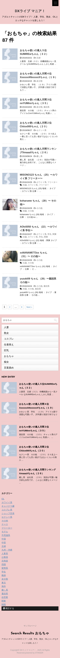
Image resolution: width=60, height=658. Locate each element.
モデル (5, 531)
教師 (4, 575)
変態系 (5, 568)
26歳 (25, 289)
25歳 (25, 185)
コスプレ (9, 339)
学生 (49, 234)
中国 (4, 539)
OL (3, 499)
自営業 (5, 597)
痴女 (6, 362)
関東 (54, 234)
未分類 (39, 81)
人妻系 (5, 553)
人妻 (6, 327)
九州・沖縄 (7, 550)
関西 (4, 604)
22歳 (25, 237)
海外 (4, 586)
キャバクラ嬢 (8, 506)
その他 (39, 208)
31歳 (25, 263)
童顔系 (46, 107)
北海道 (5, 561)
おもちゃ (9, 356)
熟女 (6, 333)
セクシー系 (41, 130)
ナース (5, 524)
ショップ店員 (8, 513)
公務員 (5, 557)
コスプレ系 (7, 510)
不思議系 (6, 535)
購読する (8, 608)
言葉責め (9, 367)
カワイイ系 (41, 182)
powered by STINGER (34, 653)
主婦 (38, 58)
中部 (4, 542)
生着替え (9, 344)
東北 (4, 582)
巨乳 (6, 350)
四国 (4, 564)
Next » (29, 307)
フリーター (52, 182)
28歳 (25, 211)
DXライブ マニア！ (30, 11)
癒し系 (39, 156)
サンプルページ (30, 626)
